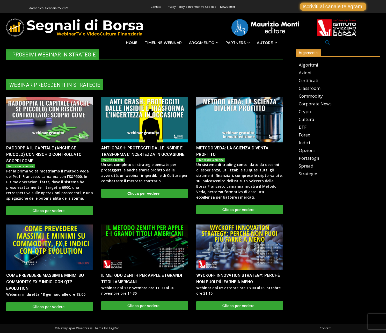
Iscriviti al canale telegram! (333, 6)
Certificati (308, 80)
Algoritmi (308, 65)
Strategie (308, 174)
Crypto (305, 111)
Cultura (306, 119)
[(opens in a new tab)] (49, 119)
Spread (306, 166)
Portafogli (309, 158)
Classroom (310, 88)
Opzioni (307, 150)
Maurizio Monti (113, 160)
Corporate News (315, 104)
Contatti (325, 328)
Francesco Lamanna (21, 166)
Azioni (305, 73)
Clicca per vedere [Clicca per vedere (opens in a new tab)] (48, 210)
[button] (327, 43)
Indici (304, 143)
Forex (304, 135)
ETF (303, 127)
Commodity (311, 96)
